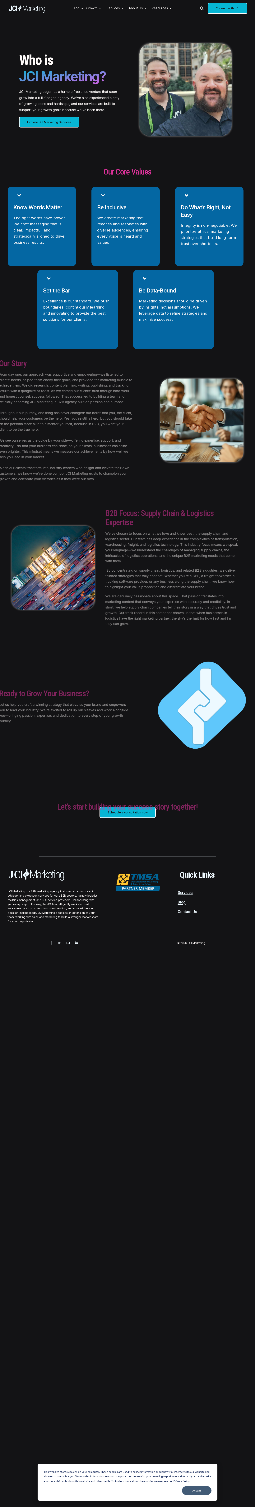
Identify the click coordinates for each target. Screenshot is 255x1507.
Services (185, 892)
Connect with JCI (227, 8)
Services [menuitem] (113, 8)
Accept (196, 1490)
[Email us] (68, 943)
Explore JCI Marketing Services (49, 122)
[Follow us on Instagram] (60, 943)
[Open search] (202, 8)
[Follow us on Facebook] (51, 943)
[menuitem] (100, 8)
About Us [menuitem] (136, 8)
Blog (182, 902)
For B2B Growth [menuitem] (86, 8)
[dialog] (127, 1482)
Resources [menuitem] (160, 8)
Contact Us (187, 911)
